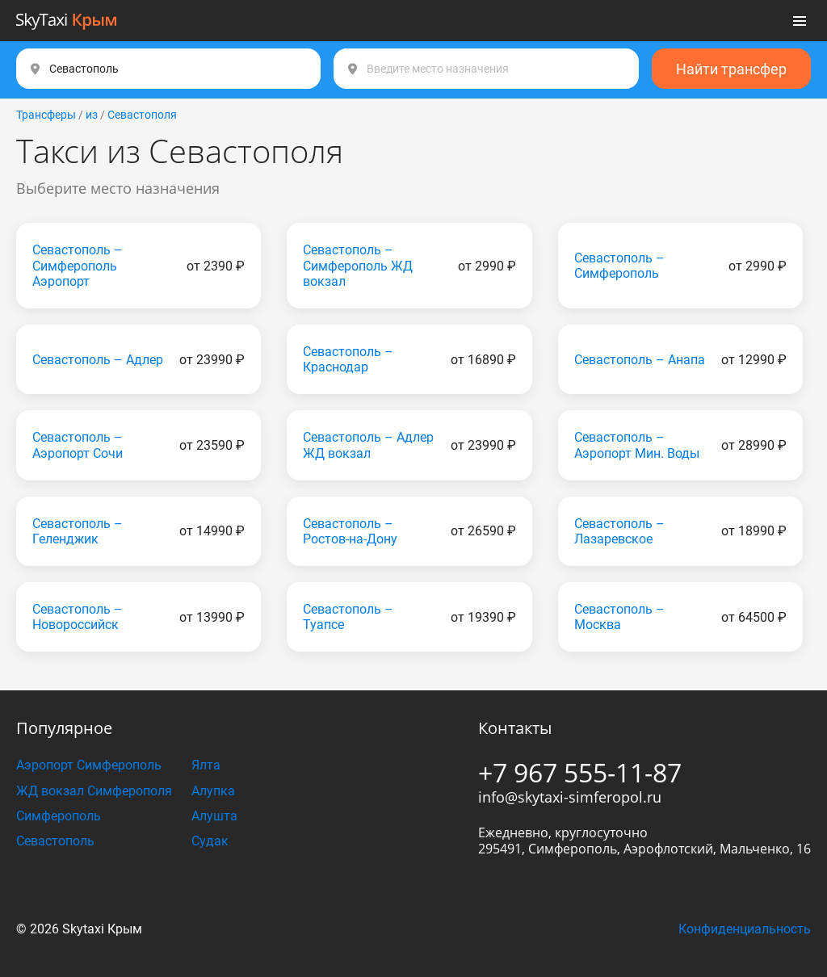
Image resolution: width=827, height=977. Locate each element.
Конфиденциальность (744, 929)
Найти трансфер (731, 69)
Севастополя (142, 114)
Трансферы (46, 114)
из (92, 114)
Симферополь (58, 816)
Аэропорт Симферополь (89, 765)
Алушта (214, 816)
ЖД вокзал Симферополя (94, 791)
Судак (210, 841)
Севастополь (55, 841)
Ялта (205, 765)
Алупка (213, 791)
